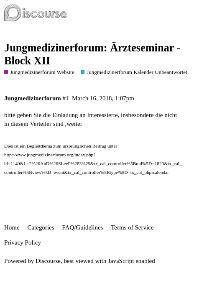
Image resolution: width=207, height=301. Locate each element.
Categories (40, 227)
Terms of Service (132, 227)
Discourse (48, 261)
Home (12, 227)
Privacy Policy (22, 242)
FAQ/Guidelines (82, 227)
